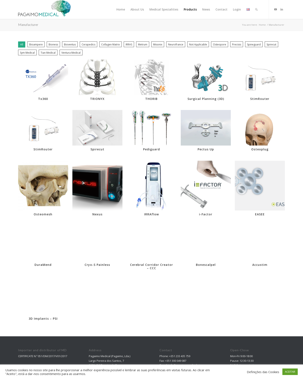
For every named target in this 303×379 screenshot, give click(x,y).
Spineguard (254, 44)
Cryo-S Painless (97, 264)
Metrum (142, 44)
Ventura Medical (71, 52)
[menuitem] (121, 9)
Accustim (259, 264)
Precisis (236, 44)
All (21, 44)
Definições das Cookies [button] (263, 372)
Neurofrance (175, 44)
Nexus (97, 214)
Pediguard (151, 149)
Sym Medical (27, 52)
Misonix (157, 44)
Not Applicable (198, 44)
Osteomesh (43, 214)
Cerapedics (88, 44)
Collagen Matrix (110, 44)
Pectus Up (206, 149)
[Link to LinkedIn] (282, 9)
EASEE (260, 214)
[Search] (256, 9)
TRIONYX (97, 99)
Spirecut (271, 44)
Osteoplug (259, 149)
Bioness (53, 44)
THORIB (151, 99)
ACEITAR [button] (290, 372)
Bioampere (36, 44)
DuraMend (43, 264)
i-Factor (205, 214)
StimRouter (259, 99)
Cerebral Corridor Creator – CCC (151, 265)
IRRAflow (151, 214)
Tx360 (43, 99)
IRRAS (129, 44)
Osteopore (219, 44)
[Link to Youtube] (275, 9)
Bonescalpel (206, 264)
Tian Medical (48, 52)
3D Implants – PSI (43, 318)
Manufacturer (28, 25)
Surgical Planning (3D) (205, 99)
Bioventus (70, 44)
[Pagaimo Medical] (44, 9)
